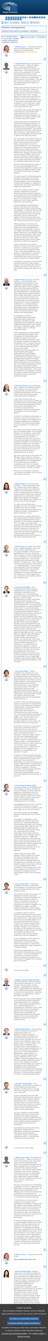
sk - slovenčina (13, 19)
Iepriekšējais (15, 22)
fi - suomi (18, 19)
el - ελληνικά (21, 17)
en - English (23, 17)
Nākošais (23, 22)
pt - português (9, 19)
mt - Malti (42, 17)
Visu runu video (29, 37)
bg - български (6, 17)
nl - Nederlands (44, 17)
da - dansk (13, 17)
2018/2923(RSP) (31, 52)
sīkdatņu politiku (38, 1338)
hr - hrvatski (30, 17)
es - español (9, 17)
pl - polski (6, 19)
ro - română (11, 19)
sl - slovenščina (16, 19)
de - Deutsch (16, 17)
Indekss (6, 22)
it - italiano (32, 17)
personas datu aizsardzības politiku (14, 1338)
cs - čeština (11, 17)
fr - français (25, 17)
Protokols (42, 37)
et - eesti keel (18, 17)
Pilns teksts (36, 22)
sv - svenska (21, 19)
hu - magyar (40, 17)
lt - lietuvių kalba (37, 17)
